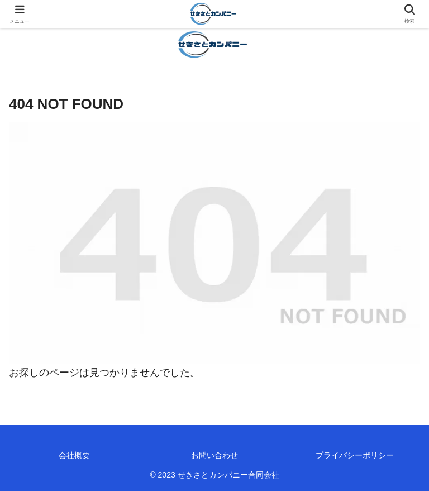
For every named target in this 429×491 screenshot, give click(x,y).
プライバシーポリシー (355, 455)
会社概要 (74, 455)
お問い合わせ (214, 455)
